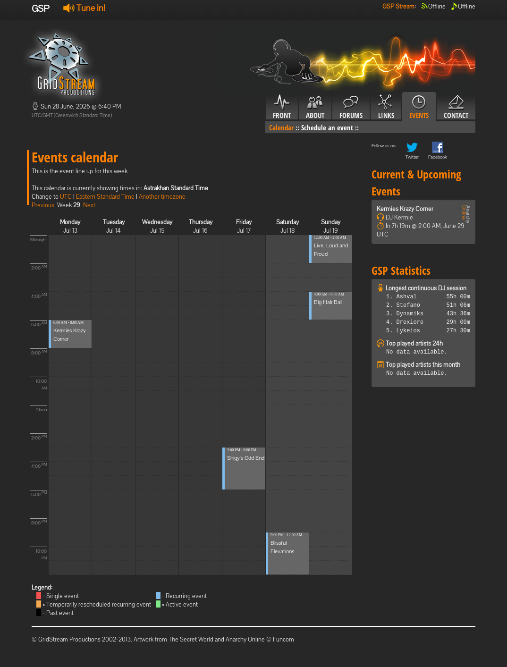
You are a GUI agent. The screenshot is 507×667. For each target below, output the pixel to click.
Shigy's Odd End (245, 458)
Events (419, 107)
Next (89, 205)
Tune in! (84, 7)
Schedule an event (327, 127)
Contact (456, 107)
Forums (351, 107)
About (315, 107)
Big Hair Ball (328, 302)
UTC (66, 197)
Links (386, 107)
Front (282, 107)
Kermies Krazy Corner (405, 209)
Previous (43, 205)
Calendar (281, 127)
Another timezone (162, 197)
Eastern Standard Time (105, 197)
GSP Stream (398, 6)
